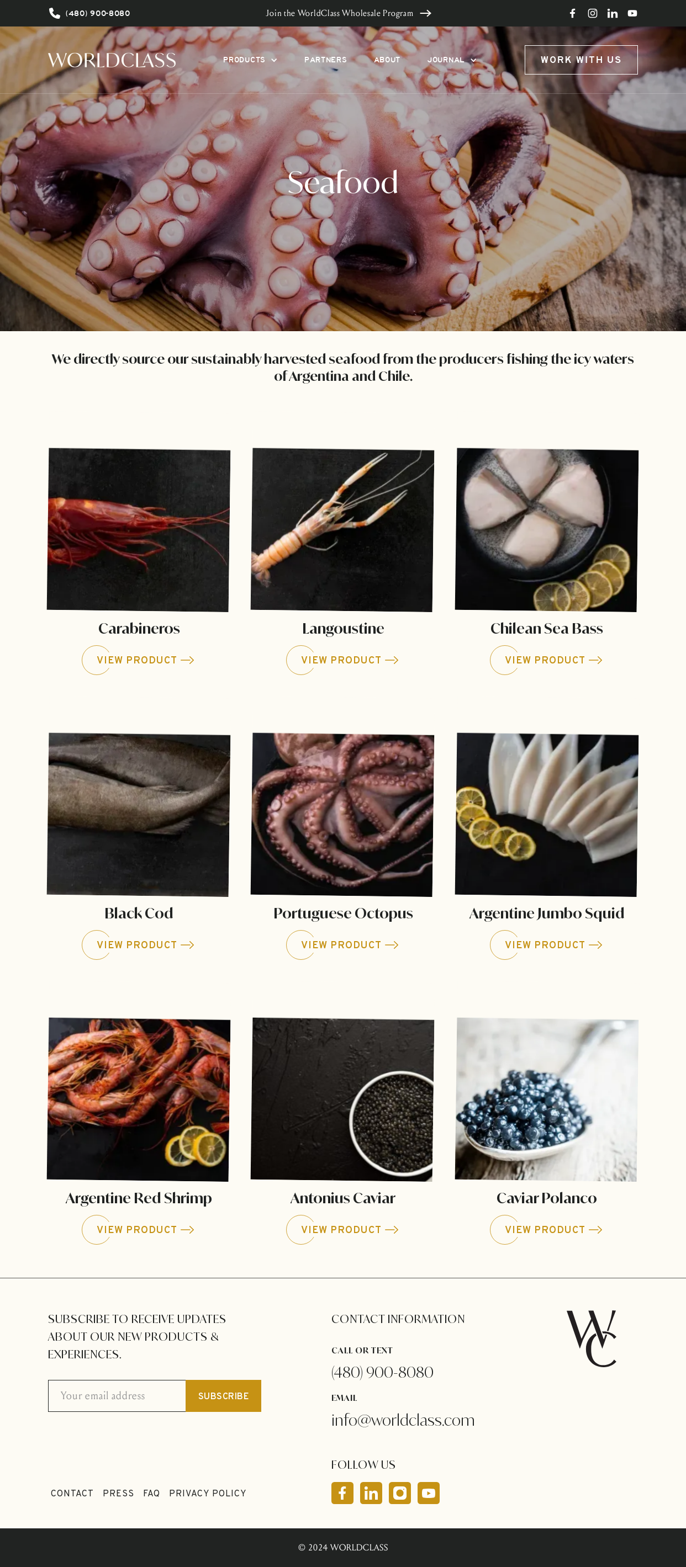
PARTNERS (325, 60)
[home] (112, 59)
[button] (250, 59)
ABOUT (387, 60)
